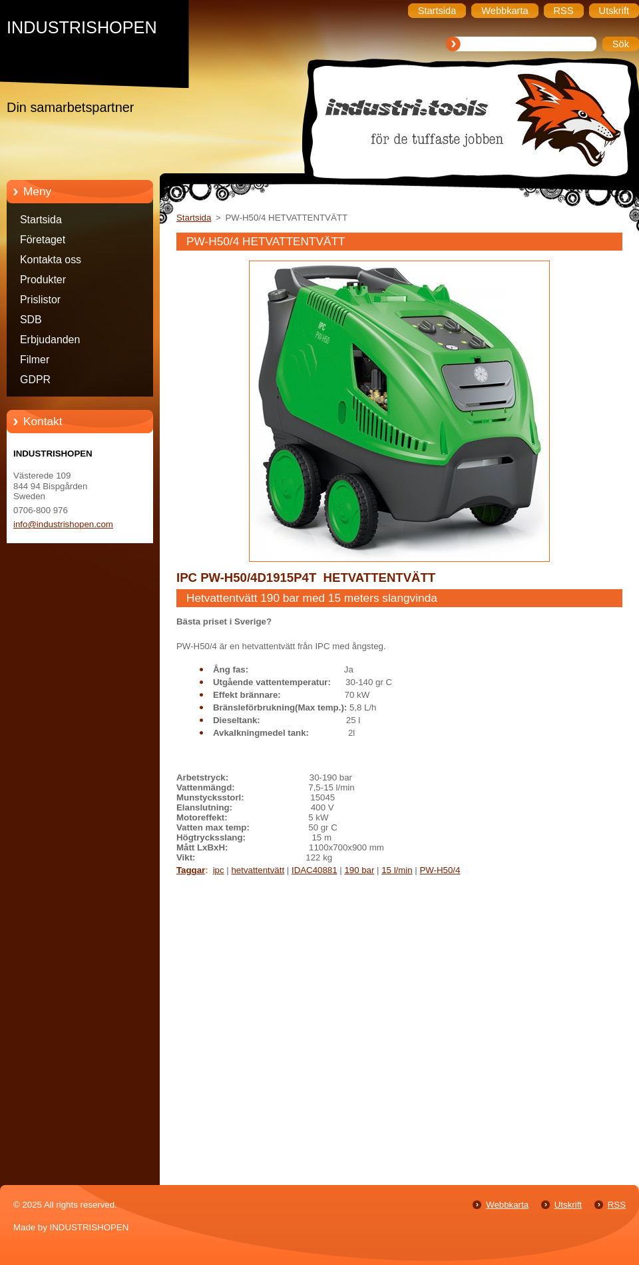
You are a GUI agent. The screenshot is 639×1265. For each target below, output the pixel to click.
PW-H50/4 (439, 870)
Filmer (34, 359)
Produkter (43, 279)
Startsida (41, 219)
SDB (31, 319)
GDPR (35, 379)
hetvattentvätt (257, 870)
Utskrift (568, 1205)
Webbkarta (507, 1205)
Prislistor (40, 299)
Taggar (190, 870)
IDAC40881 (314, 870)
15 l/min (396, 870)
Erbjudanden (50, 339)
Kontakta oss (50, 259)
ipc (218, 870)
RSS (617, 1205)
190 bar (359, 870)
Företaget (42, 239)
